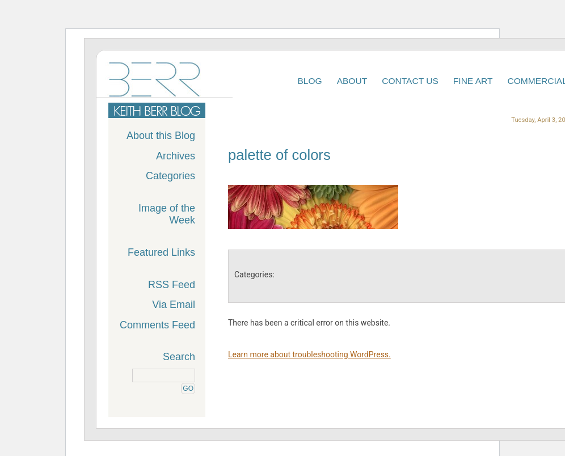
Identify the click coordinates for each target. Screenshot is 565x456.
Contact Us (410, 81)
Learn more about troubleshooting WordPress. (309, 354)
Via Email (173, 304)
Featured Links (161, 252)
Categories (170, 175)
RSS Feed (171, 284)
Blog (309, 81)
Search (179, 356)
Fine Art (473, 81)
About (352, 81)
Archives (175, 156)
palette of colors (279, 155)
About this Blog (161, 135)
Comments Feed (157, 325)
